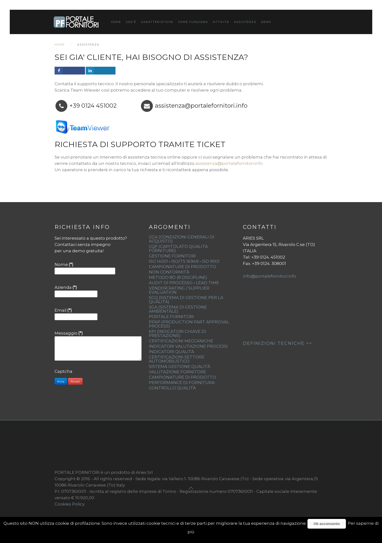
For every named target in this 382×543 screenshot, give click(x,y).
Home (116, 22)
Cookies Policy (70, 504)
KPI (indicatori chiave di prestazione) (177, 333)
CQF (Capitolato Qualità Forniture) (178, 248)
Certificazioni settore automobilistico (176, 359)
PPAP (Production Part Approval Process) (189, 323)
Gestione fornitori (172, 255)
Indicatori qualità (171, 351)
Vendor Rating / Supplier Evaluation (179, 290)
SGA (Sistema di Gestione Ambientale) (178, 309)
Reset (75, 381)
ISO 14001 (158, 261)
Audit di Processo (170, 282)
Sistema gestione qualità (179, 366)
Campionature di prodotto (182, 377)
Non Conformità (169, 272)
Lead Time (207, 282)
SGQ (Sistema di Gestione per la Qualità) (186, 299)
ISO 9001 (211, 261)
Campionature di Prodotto (182, 266)
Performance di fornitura (182, 382)
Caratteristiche (157, 22)
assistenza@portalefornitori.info (201, 105)
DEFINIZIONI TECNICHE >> (277, 343)
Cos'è (131, 22)
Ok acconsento (327, 524)
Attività (221, 22)
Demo (266, 22)
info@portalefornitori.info (269, 276)
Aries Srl (144, 472)
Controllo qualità (172, 387)
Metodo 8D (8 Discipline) (178, 277)
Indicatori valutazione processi (188, 346)
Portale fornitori (171, 316)
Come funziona (193, 22)
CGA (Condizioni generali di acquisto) (181, 238)
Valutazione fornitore (177, 371)
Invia (60, 381)
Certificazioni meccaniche (181, 340)
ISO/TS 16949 (185, 261)
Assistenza (245, 22)
